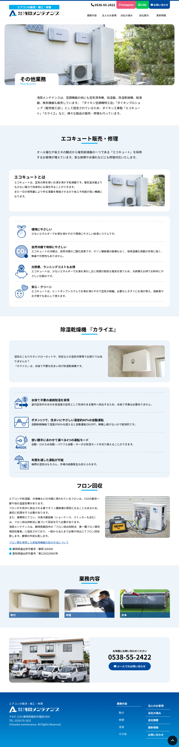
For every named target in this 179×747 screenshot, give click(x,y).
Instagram (126, 4)
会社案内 (144, 15)
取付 (119, 710)
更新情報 (161, 15)
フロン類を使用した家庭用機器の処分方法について (39, 542)
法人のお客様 (109, 15)
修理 (119, 716)
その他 (121, 727)
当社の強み (126, 15)
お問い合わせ (159, 4)
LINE (142, 4)
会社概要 (151, 718)
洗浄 (119, 722)
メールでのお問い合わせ (130, 666)
